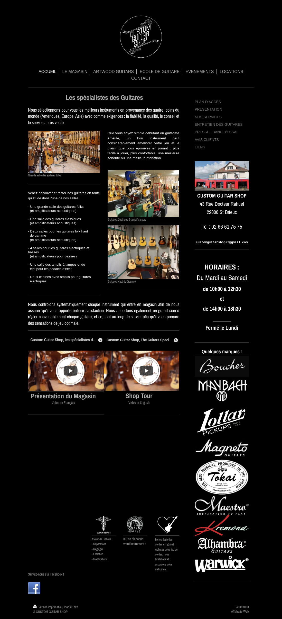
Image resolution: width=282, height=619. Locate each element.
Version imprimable (47, 607)
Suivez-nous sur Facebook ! (46, 574)
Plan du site (71, 607)
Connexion (242, 607)
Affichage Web (240, 611)
